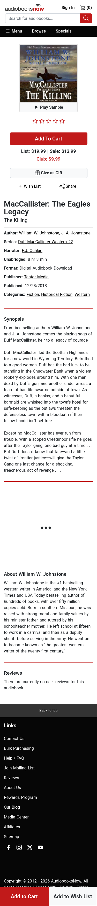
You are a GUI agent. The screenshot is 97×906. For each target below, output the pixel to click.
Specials (64, 31)
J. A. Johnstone (76, 233)
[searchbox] (42, 18)
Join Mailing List (19, 768)
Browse (39, 31)
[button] (16, 31)
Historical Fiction (56, 294)
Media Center (16, 817)
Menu (13, 31)
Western (82, 294)
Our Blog (12, 807)
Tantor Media (36, 276)
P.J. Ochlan (32, 250)
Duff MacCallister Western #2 (45, 241)
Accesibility (45, 887)
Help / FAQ (14, 758)
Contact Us (14, 738)
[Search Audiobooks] (86, 18)
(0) (86, 7)
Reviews (11, 777)
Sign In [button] (68, 7)
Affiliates (12, 826)
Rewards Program (20, 797)
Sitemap (11, 836)
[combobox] (48, 18)
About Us (12, 787)
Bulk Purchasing (19, 748)
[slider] (49, 121)
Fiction (33, 294)
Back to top (48, 710)
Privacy (66, 887)
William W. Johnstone (39, 233)
